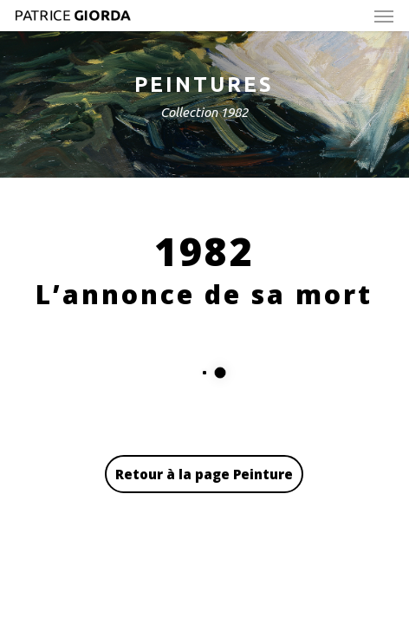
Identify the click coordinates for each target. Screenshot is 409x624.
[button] (383, 15)
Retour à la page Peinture (204, 474)
